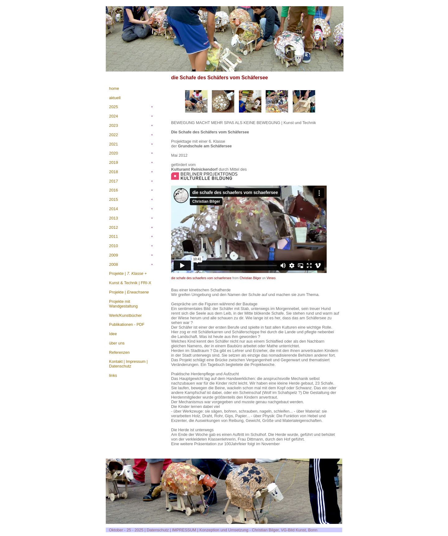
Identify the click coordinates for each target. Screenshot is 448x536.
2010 (113, 245)
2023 (113, 125)
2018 (113, 171)
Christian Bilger (250, 278)
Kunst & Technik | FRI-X (130, 282)
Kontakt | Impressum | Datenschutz (128, 363)
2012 (113, 227)
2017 (113, 181)
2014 (113, 208)
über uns (117, 343)
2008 (113, 264)
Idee (113, 333)
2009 (113, 255)
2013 (113, 218)
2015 (113, 199)
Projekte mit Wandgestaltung (123, 303)
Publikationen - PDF (127, 324)
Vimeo (271, 278)
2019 (113, 162)
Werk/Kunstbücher (125, 315)
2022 (113, 134)
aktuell (115, 97)
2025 (113, 106)
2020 (113, 153)
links (113, 375)
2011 (113, 236)
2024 (113, 116)
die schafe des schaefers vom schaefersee (201, 278)
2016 (113, 190)
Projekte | (128, 273)
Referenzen (119, 352)
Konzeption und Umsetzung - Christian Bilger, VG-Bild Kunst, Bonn (258, 530)
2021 (113, 144)
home (114, 88)
